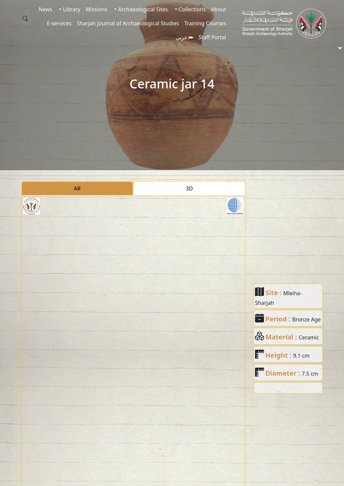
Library (70, 9)
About (218, 9)
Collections (191, 9)
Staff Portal (212, 37)
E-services (59, 23)
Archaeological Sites (142, 9)
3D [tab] (189, 188)
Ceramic (309, 337)
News (45, 9)
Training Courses (205, 23)
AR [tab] (77, 188)
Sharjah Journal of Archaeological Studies (128, 23)
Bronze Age (306, 319)
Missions (96, 9)
